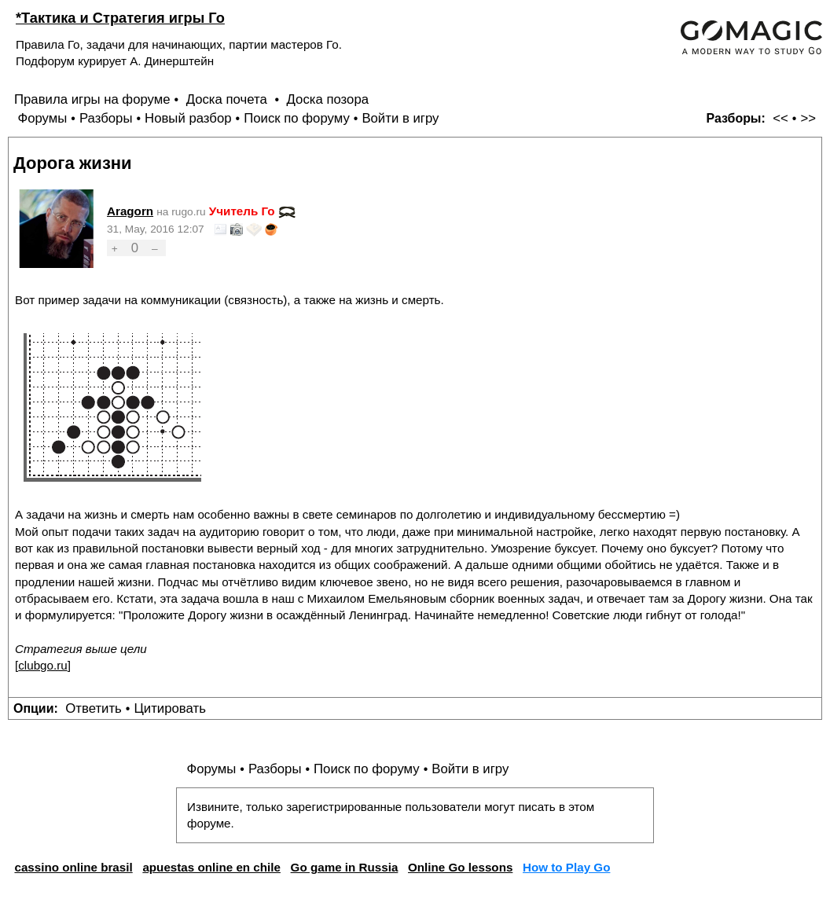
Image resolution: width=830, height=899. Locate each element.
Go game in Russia (344, 867)
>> (808, 118)
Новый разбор (188, 118)
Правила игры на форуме (92, 99)
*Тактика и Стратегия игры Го (120, 17)
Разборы (106, 118)
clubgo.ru (42, 665)
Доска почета (228, 99)
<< (780, 118)
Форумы (42, 118)
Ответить (93, 708)
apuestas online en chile (211, 867)
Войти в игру (400, 118)
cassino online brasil (73, 867)
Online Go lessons (460, 867)
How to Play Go (566, 867)
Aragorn (130, 211)
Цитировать (169, 708)
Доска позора (328, 99)
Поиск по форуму (297, 118)
